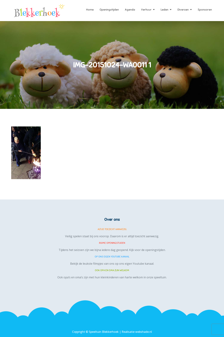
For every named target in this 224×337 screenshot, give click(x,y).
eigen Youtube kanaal (139, 264)
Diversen (183, 9)
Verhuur (146, 9)
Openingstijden (109, 9)
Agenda (130, 9)
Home (90, 9)
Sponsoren (205, 9)
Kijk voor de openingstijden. (147, 250)
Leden (164, 9)
